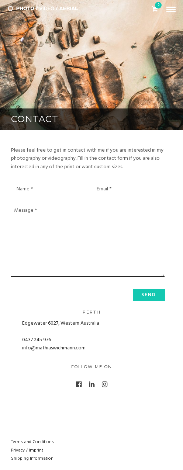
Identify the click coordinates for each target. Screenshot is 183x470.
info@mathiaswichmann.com (54, 348)
